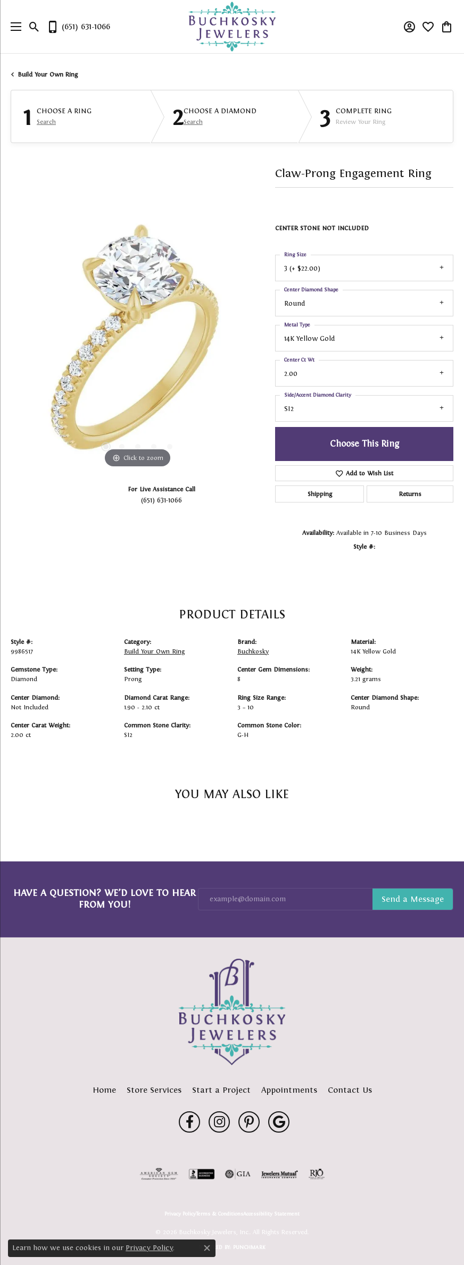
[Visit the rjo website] (317, 1174)
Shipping (320, 494)
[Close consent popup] (207, 1248)
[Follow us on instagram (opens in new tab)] (219, 1122)
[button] (34, 26)
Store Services (154, 1089)
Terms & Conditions (219, 1214)
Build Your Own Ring (48, 74)
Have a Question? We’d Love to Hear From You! (104, 898)
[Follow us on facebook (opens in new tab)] (189, 1122)
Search (46, 121)
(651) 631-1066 (161, 500)
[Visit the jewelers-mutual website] (279, 1174)
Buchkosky (253, 651)
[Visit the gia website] (238, 1174)
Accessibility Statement (271, 1214)
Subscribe (412, 899)
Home (104, 1089)
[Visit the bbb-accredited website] (201, 1174)
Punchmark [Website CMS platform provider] (249, 1247)
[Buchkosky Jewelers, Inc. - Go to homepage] (232, 1012)
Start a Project (221, 1089)
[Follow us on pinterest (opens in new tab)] (249, 1122)
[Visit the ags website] (159, 1174)
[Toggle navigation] (13, 26)
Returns (410, 494)
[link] (78, 26)
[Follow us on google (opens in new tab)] (278, 1122)
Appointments (289, 1089)
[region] (137, 344)
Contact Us (350, 1089)
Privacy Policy (180, 1214)
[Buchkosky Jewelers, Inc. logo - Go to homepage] (232, 27)
